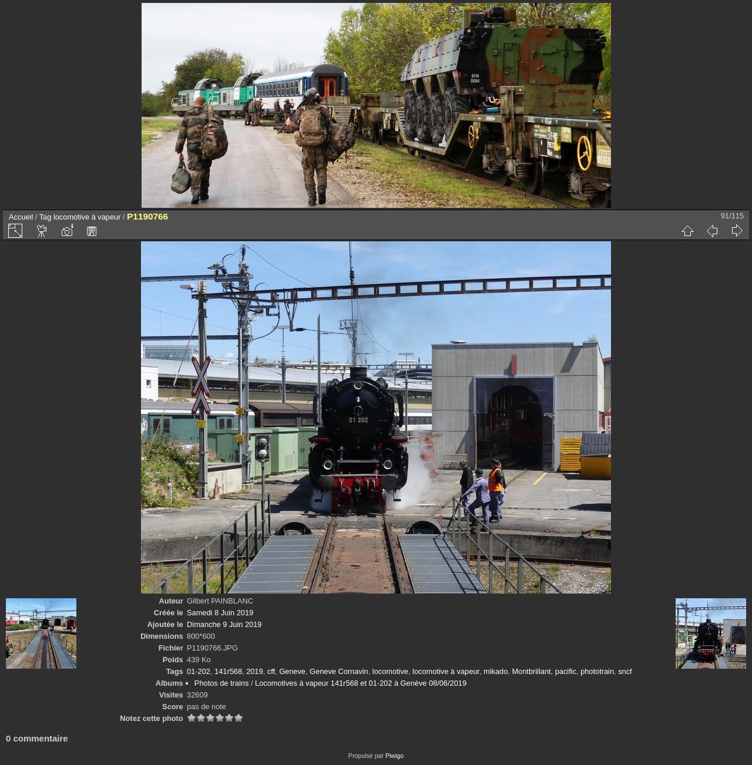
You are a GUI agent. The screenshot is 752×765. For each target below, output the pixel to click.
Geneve (292, 671)
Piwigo (394, 755)
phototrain (597, 671)
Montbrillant (531, 671)
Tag (45, 217)
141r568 (228, 671)
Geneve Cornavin (339, 671)
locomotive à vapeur (87, 217)
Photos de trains (221, 683)
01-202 (198, 671)
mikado (496, 671)
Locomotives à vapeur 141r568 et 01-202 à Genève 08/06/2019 (360, 683)
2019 (254, 671)
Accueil (21, 217)
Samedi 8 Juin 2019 (220, 612)
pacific (565, 671)
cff (271, 671)
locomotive (390, 671)
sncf (625, 671)
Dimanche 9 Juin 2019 (224, 624)
